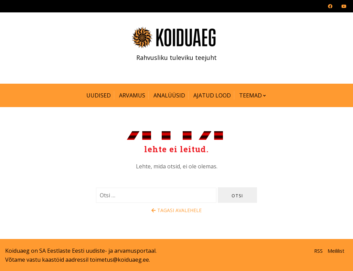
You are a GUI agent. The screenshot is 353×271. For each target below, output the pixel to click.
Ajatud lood (212, 95)
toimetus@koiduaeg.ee (119, 259)
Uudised (98, 95)
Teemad (250, 95)
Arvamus (132, 95)
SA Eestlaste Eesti (61, 250)
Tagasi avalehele (176, 210)
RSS (318, 251)
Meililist (336, 251)
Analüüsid (169, 95)
